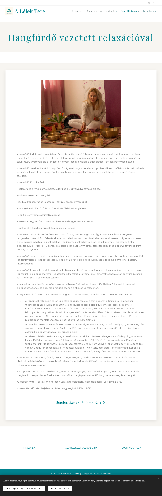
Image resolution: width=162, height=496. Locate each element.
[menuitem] (77, 11)
